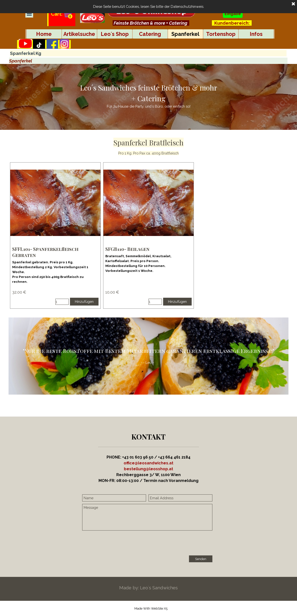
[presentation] (119, 543)
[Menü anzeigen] (29, 14)
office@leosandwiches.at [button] (148, 463)
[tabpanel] (151, 23)
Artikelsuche (79, 34)
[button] (148, 469)
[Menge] (62, 302)
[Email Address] (180, 497)
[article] (55, 235)
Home (44, 34)
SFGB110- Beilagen (127, 249)
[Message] (147, 517)
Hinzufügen (84, 301)
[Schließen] (293, 4)
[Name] (114, 497)
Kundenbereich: (232, 23)
